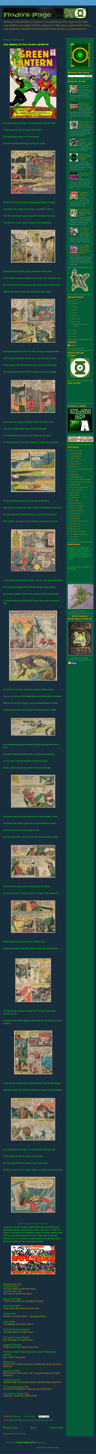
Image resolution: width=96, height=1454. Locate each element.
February (75, 319)
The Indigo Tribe (75, 524)
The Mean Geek (75, 529)
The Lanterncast (75, 526)
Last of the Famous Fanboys (79, 487)
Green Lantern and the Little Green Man (85, 175)
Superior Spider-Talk (77, 511)
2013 (72, 334)
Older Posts (56, 1427)
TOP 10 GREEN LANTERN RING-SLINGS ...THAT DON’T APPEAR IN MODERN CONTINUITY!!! (80, 250)
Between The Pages (76, 451)
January (75, 322)
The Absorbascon (75, 513)
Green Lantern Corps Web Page (80, 482)
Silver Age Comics (76, 503)
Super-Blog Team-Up (44, 1420)
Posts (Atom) (20, 1434)
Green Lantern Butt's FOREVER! (80, 479)
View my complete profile (76, 348)
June (74, 310)
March (74, 316)
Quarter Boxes (75, 492)
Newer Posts (10, 1427)
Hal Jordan (23, 1420)
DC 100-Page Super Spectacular (80, 469)
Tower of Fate (74, 537)
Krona (31, 1420)
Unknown (73, 345)
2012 (72, 336)
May (73, 313)
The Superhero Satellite (77, 531)
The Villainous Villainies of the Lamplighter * (83, 194)
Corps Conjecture (75, 464)
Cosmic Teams (74, 466)
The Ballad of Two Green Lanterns (25, 44)
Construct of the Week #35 (84, 140)
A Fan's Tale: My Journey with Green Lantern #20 (85, 230)
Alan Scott (13, 1420)
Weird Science (74, 539)
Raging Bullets (74, 495)
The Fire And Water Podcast (79, 521)
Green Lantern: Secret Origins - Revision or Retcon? (85, 105)
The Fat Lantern (75, 518)
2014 (72, 331)
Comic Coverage (75, 458)
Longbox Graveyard (76, 490)
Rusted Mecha (74, 498)
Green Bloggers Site (76, 477)
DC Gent (72, 472)
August (74, 304)
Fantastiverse (74, 474)
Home (33, 1427)
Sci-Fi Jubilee (74, 500)
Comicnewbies (74, 461)
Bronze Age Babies (76, 453)
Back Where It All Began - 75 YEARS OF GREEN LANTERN (85, 157)
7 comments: (29, 1416)
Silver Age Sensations (77, 505)
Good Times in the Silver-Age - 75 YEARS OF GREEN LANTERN (85, 212)
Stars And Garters (76, 508)
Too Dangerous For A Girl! (78, 534)
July (73, 307)
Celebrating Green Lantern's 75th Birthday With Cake (85, 124)
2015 (72, 301)
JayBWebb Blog (75, 485)
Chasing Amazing (75, 456)
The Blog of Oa (75, 516)
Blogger (56, 1448)
